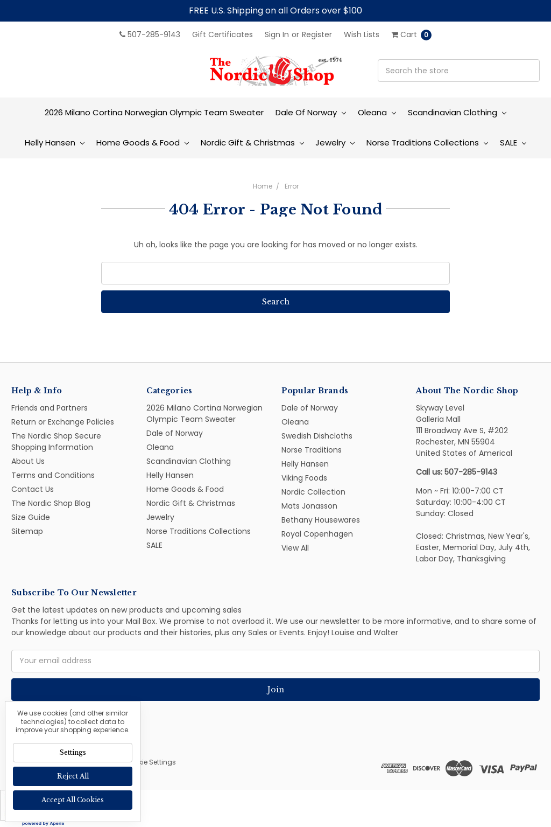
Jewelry (335, 142)
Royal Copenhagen (317, 534)
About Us (28, 461)
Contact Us (32, 489)
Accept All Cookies (72, 800)
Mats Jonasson (309, 506)
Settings (72, 752)
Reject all (73, 776)
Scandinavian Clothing (457, 112)
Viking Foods (304, 477)
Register (317, 34)
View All (295, 548)
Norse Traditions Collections (427, 142)
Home (262, 186)
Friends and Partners (49, 407)
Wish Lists (361, 34)
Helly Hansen (54, 142)
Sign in (277, 34)
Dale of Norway (311, 112)
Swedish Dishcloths (316, 435)
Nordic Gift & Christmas (252, 142)
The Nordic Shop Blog (50, 503)
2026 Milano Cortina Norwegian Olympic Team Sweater (154, 112)
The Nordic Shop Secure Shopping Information (56, 441)
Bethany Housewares (320, 520)
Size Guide (30, 517)
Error (292, 186)
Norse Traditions (311, 449)
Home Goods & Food (142, 142)
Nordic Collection (313, 492)
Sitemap (27, 531)
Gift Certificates (222, 34)
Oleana (377, 112)
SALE (513, 142)
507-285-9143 (149, 34)
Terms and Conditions (53, 475)
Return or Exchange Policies (62, 421)
